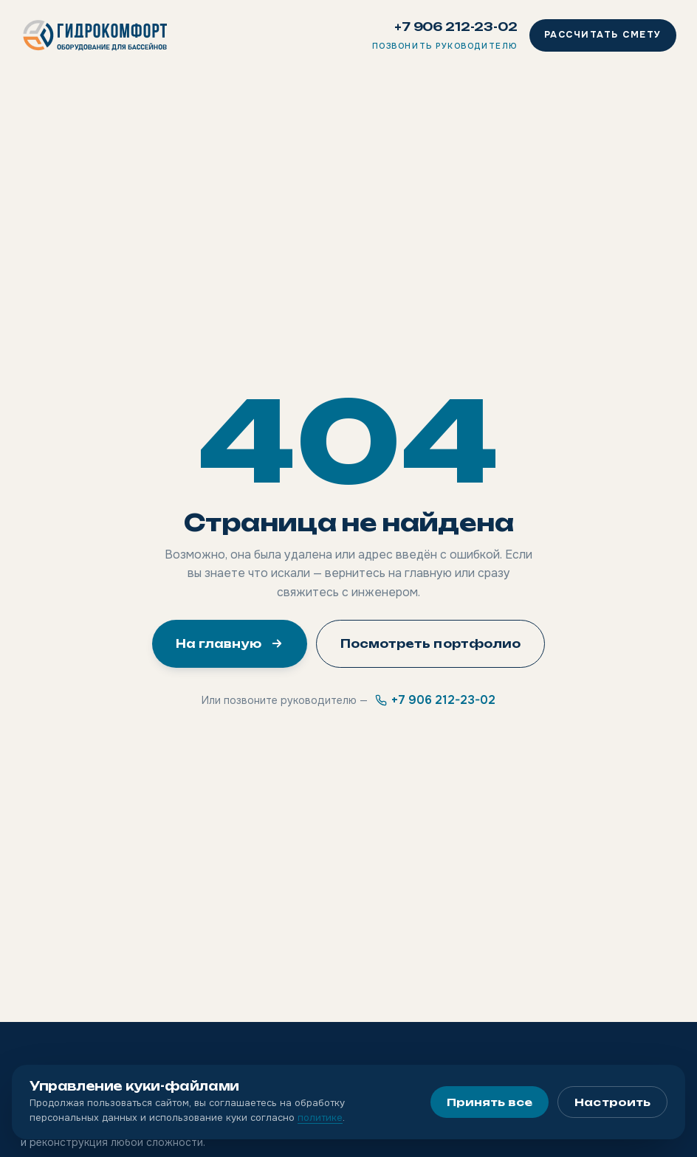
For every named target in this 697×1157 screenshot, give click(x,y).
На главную (230, 644)
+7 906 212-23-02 (456, 27)
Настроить (612, 1102)
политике (320, 1117)
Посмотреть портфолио (430, 644)
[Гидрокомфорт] (95, 35)
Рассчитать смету (603, 35)
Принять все (490, 1102)
